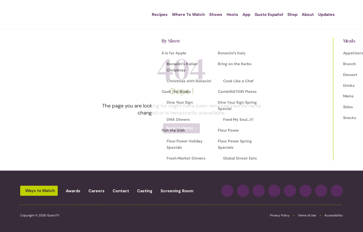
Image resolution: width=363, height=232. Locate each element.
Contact (121, 191)
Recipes (150, 14)
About (298, 14)
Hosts (222, 14)
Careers (96, 191)
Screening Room (177, 191)
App (236, 14)
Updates (316, 14)
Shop (282, 14)
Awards (73, 191)
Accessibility (333, 215)
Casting (145, 191)
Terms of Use (307, 215)
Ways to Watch (40, 190)
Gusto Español (259, 14)
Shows (205, 14)
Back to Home (179, 128)
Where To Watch (178, 14)
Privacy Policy (280, 215)
